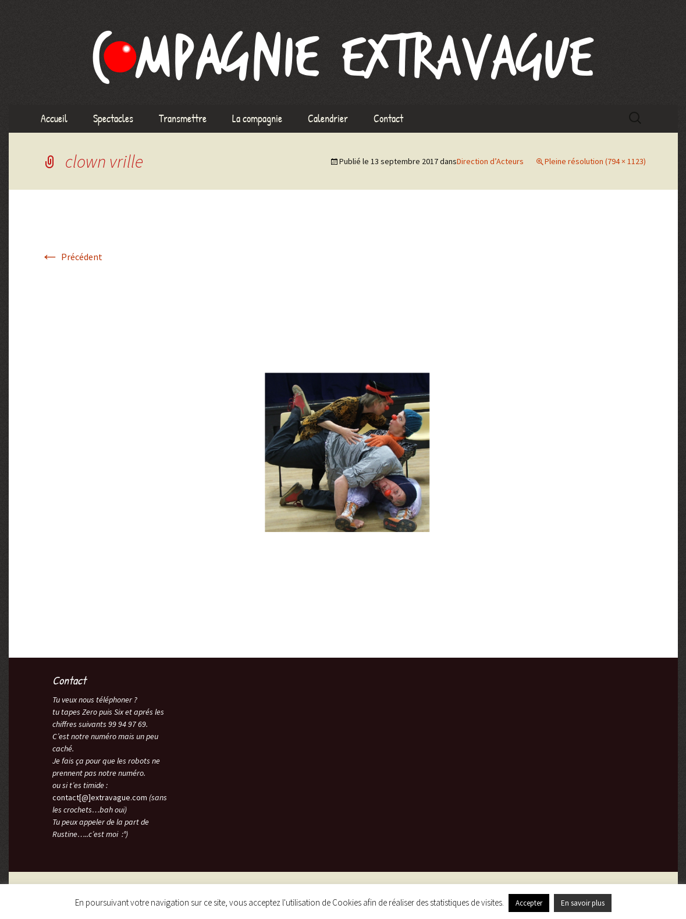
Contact (388, 118)
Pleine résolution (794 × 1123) (595, 161)
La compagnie (257, 118)
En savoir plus (583, 903)
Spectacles (113, 118)
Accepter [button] (529, 903)
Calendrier (328, 118)
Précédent (71, 256)
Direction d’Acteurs (490, 161)
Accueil (54, 118)
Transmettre (183, 118)
